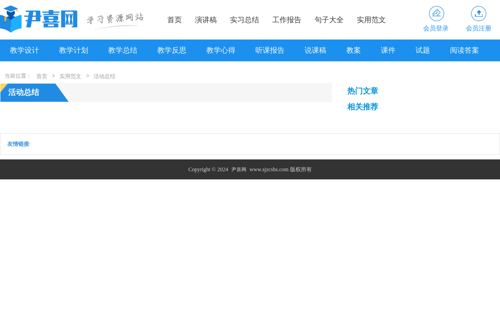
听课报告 (270, 50)
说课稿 (315, 50)
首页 (174, 20)
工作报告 (286, 20)
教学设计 (24, 50)
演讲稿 (206, 20)
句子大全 (329, 20)
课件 (388, 50)
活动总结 (104, 76)
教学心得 (220, 50)
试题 (422, 50)
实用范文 (371, 20)
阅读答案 (464, 50)
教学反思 (171, 50)
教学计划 (73, 50)
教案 (353, 50)
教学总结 (122, 50)
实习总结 (244, 20)
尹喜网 (238, 169)
